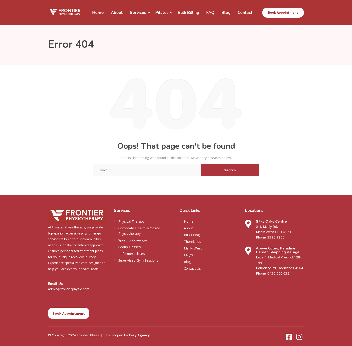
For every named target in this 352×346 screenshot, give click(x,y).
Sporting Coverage (132, 240)
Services (138, 12)
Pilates (162, 12)
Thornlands (192, 241)
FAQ (210, 12)
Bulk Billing (188, 12)
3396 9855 (275, 237)
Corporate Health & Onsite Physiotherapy (139, 231)
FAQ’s (188, 255)
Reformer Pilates (131, 253)
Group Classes (129, 247)
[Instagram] (299, 338)
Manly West (193, 248)
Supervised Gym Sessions (138, 260)
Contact (245, 12)
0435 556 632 (278, 273)
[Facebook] (289, 338)
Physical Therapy (131, 221)
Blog (226, 12)
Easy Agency (139, 335)
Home (98, 12)
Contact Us (192, 268)
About (117, 12)
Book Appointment (283, 13)
